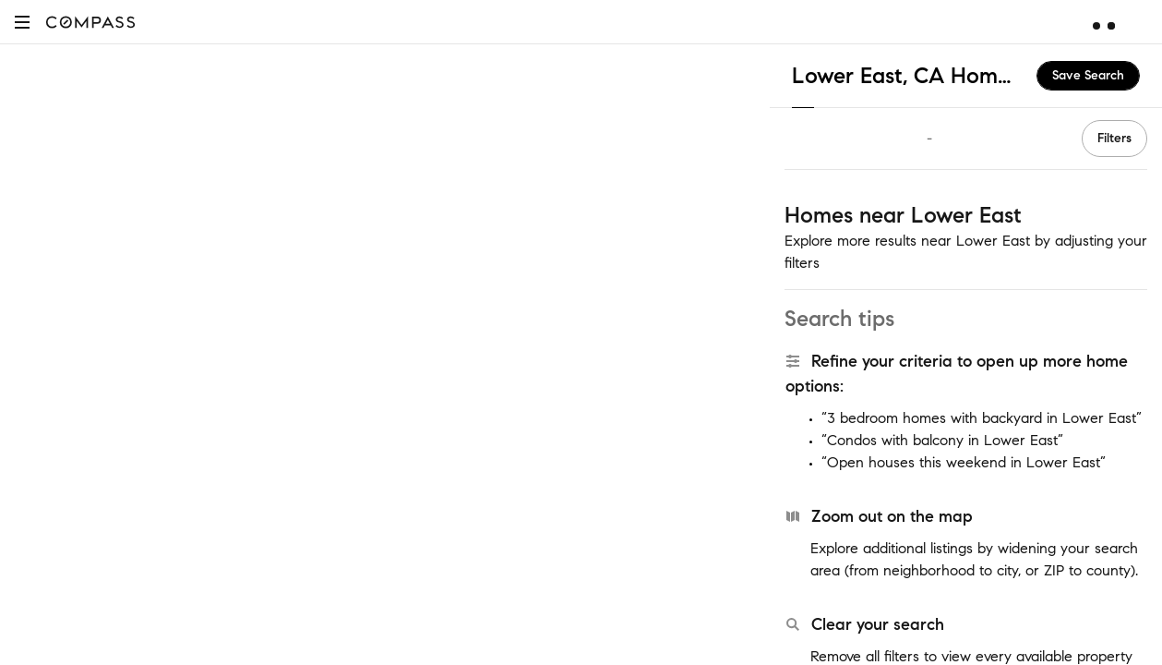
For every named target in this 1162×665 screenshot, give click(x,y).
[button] (22, 21)
